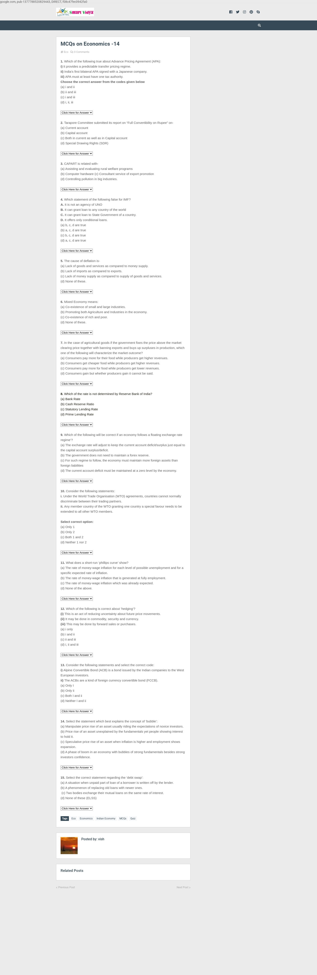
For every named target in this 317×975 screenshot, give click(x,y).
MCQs (122, 818)
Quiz (132, 818)
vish (100, 838)
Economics (86, 818)
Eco (66, 52)
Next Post (182, 886)
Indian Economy (106, 818)
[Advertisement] (123, 928)
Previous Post (66, 886)
